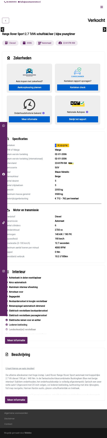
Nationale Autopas (76, 112)
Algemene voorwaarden (16, 413)
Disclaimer (9, 418)
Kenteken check (77, 87)
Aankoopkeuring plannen (29, 87)
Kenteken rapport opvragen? (77, 81)
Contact (8, 424)
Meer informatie (29, 119)
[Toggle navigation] (102, 7)
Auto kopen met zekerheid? (29, 81)
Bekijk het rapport (77, 119)
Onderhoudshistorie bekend (27, 113)
